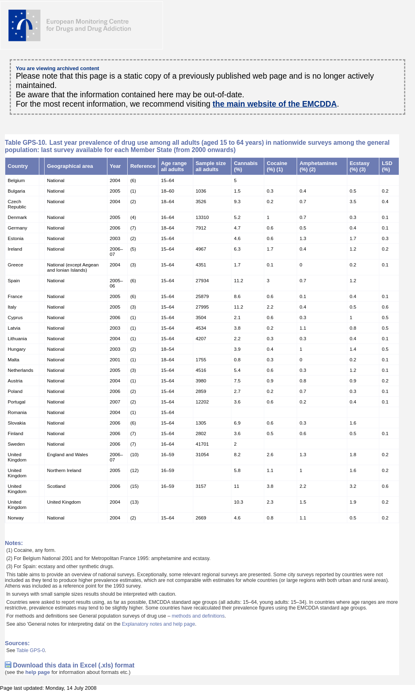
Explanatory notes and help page (158, 624)
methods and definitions (198, 616)
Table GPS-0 (31, 650)
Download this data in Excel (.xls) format (74, 665)
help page (38, 672)
